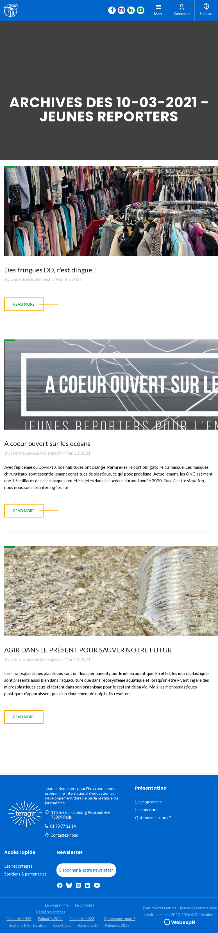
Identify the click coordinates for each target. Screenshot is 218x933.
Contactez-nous (61, 835)
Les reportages (18, 865)
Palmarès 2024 (50, 918)
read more (24, 304)
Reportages (62, 925)
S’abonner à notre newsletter (86, 869)
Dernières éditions (50, 912)
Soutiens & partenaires (25, 873)
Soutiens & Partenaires (27, 925)
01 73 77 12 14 (60, 826)
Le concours (146, 809)
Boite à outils (88, 925)
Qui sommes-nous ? (153, 817)
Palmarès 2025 (18, 918)
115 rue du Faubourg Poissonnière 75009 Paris (77, 814)
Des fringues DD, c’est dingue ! (50, 270)
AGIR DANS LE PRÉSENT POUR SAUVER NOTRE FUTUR (88, 650)
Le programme (148, 801)
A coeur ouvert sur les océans (47, 443)
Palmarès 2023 (81, 918)
